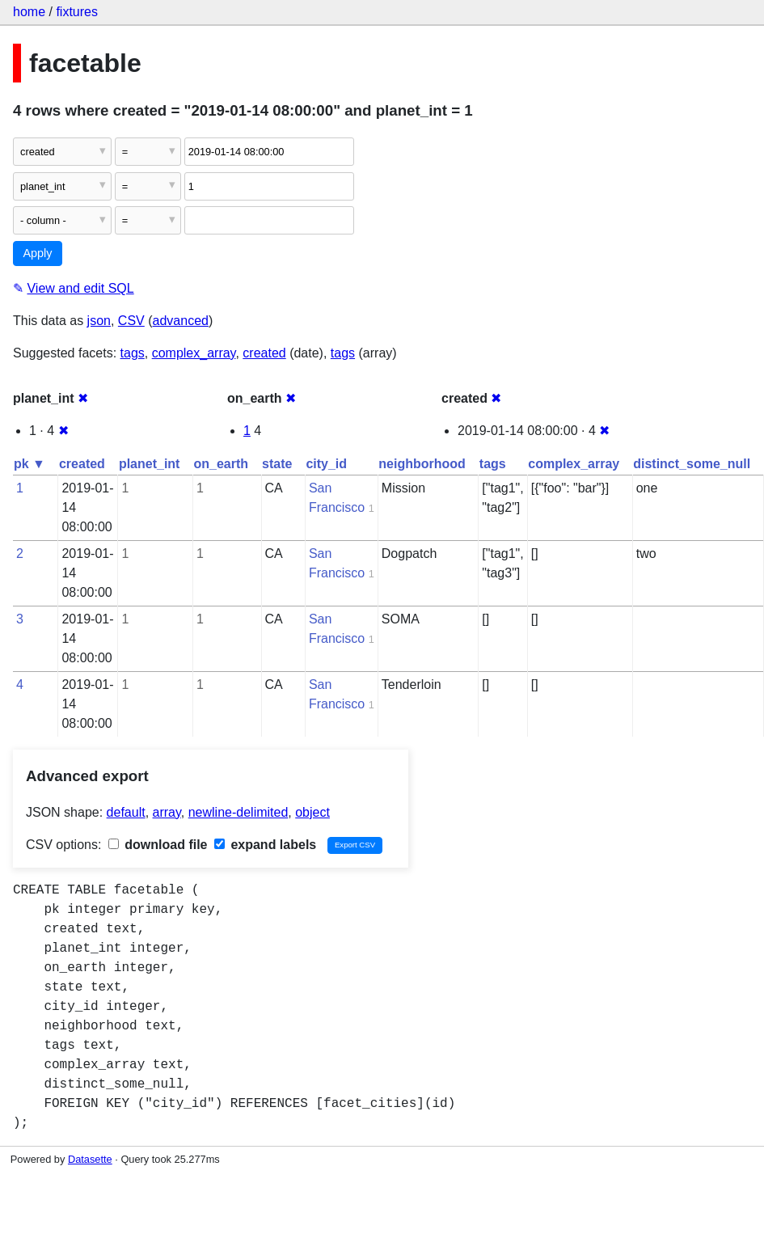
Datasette (90, 1159)
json (99, 320)
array (167, 812)
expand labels (265, 844)
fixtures (77, 12)
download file (158, 844)
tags (132, 353)
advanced (181, 320)
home (29, 12)
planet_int (149, 464)
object (312, 812)
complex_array (194, 353)
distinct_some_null (691, 464)
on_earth (220, 464)
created (264, 353)
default (126, 812)
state (277, 464)
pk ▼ (29, 464)
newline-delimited (238, 812)
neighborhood (422, 464)
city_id (326, 464)
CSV (131, 320)
